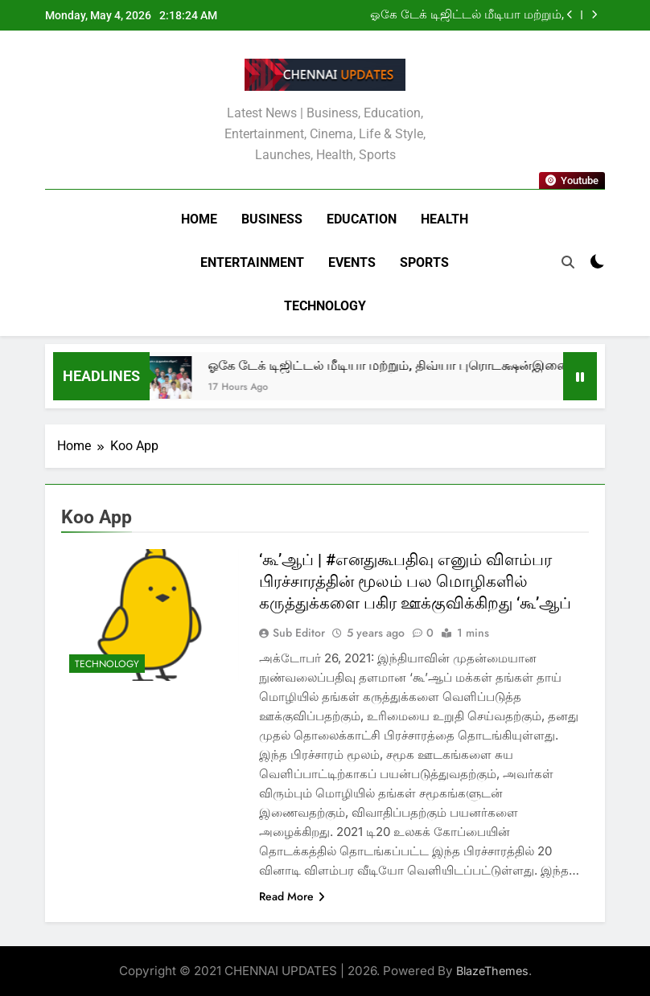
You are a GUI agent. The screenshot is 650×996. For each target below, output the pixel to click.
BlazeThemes (492, 971)
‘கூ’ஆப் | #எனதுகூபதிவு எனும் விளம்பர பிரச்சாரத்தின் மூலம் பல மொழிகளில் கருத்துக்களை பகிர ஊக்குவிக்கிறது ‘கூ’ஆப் (415, 581)
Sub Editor (299, 633)
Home (199, 219)
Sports (424, 262)
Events (352, 262)
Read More (292, 896)
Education (362, 219)
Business (271, 219)
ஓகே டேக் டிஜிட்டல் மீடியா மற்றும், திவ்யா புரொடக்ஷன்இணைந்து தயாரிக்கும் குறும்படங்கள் (467, 15)
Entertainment (252, 262)
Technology (325, 306)
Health (444, 219)
